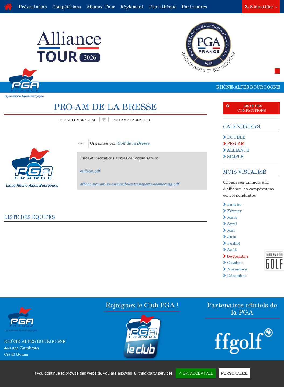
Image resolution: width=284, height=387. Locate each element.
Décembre (235, 275)
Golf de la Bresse (133, 143)
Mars (230, 217)
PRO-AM (234, 143)
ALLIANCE (236, 150)
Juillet (231, 243)
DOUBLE (234, 137)
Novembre (235, 269)
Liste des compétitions (246, 108)
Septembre (235, 256)
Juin (229, 236)
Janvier (232, 204)
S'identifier (261, 7)
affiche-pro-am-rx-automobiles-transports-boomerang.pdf (129, 184)
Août (230, 249)
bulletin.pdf (90, 171)
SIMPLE (233, 156)
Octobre (233, 262)
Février (232, 211)
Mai (229, 230)
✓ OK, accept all (195, 373)
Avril (230, 224)
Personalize (234, 373)
